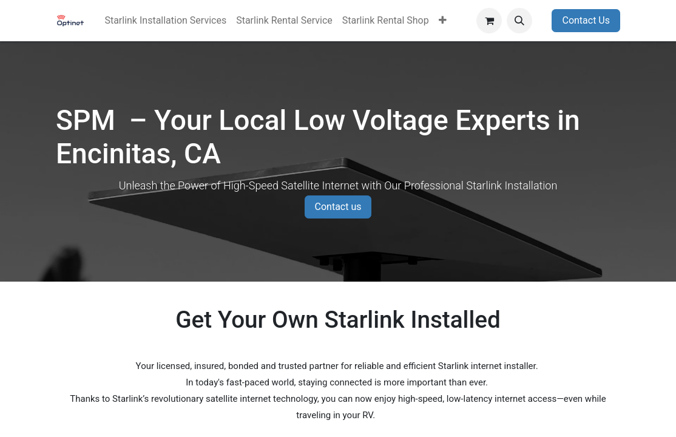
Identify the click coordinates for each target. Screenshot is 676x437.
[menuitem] (165, 20)
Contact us (338, 206)
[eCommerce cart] (489, 20)
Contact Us (586, 20)
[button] (519, 20)
